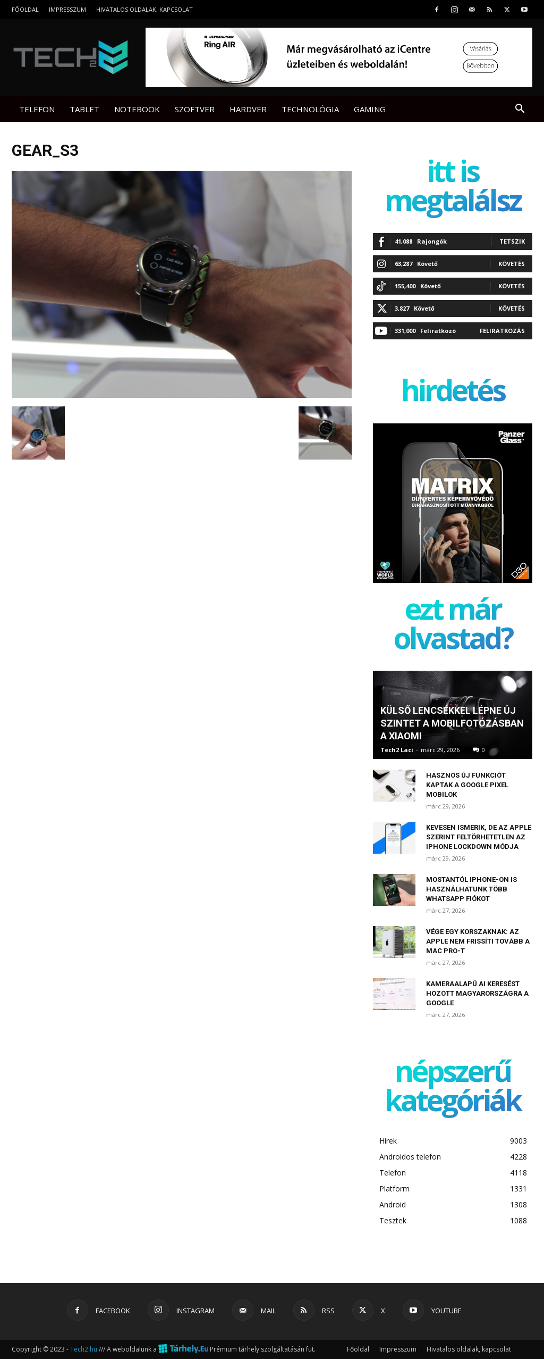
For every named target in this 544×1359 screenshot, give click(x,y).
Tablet (84, 109)
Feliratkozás (502, 331)
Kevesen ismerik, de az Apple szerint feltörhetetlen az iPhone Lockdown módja (478, 837)
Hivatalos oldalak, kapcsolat (144, 9)
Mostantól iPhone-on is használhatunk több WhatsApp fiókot (471, 889)
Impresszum (67, 9)
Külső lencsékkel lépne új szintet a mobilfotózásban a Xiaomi (452, 723)
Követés (511, 264)
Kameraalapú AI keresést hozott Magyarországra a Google (477, 993)
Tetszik (512, 241)
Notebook (137, 109)
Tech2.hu (83, 1349)
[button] (519, 110)
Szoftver (195, 109)
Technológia (310, 109)
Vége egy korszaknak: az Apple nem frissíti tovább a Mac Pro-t (478, 941)
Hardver (248, 109)
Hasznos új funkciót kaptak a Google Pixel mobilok (467, 784)
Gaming (370, 109)
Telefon (37, 109)
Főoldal (25, 9)
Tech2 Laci (396, 750)
